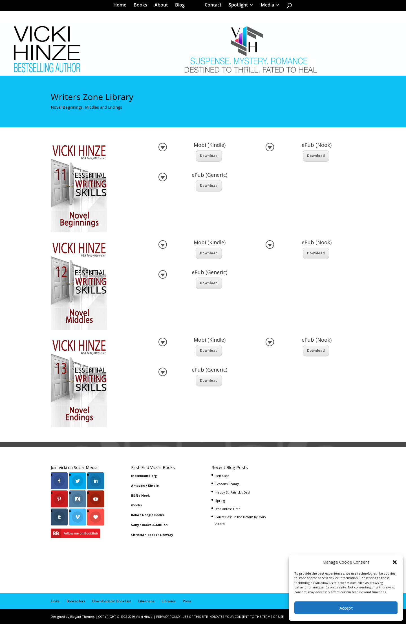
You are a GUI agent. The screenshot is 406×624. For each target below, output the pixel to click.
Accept (346, 608)
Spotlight (236, 6)
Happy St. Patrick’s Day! (232, 492)
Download (209, 155)
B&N (134, 495)
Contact (211, 6)
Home (121, 6)
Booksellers (76, 601)
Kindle (153, 485)
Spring (220, 500)
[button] (395, 562)
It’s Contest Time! (228, 509)
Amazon (138, 485)
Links (55, 601)
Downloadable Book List (111, 601)
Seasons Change (227, 484)
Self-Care (222, 476)
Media (265, 6)
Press (187, 601)
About (163, 6)
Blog (182, 6)
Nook (145, 495)
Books (142, 6)
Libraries (169, 601)
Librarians (146, 601)
